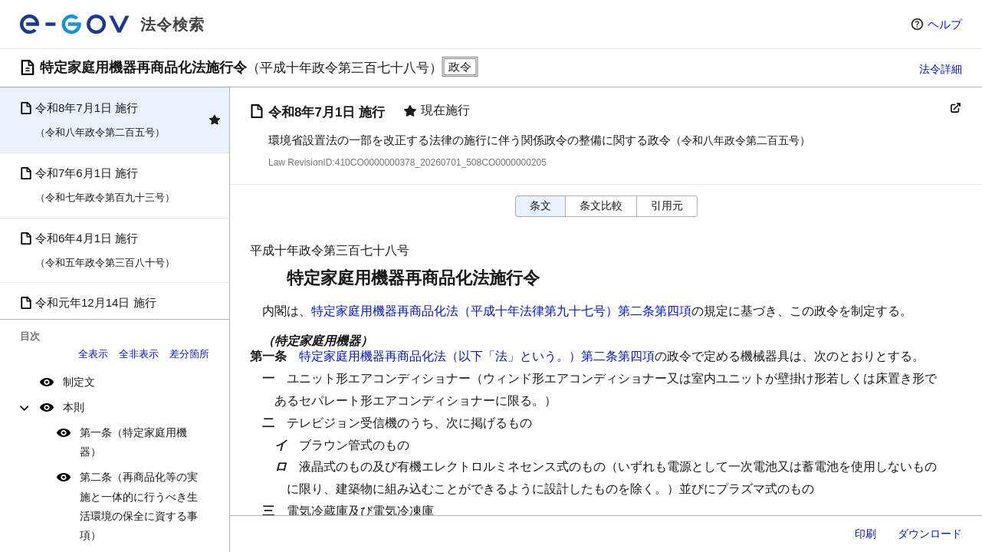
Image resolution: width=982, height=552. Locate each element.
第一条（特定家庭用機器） (133, 442)
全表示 (93, 354)
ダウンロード (930, 533)
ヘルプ (945, 24)
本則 (73, 407)
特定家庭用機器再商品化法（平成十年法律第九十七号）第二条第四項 (501, 310)
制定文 (79, 382)
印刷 (865, 533)
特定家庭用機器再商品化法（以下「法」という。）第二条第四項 (477, 356)
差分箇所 (189, 354)
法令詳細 (940, 69)
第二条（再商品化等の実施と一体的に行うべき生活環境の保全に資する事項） (139, 506)
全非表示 (139, 354)
